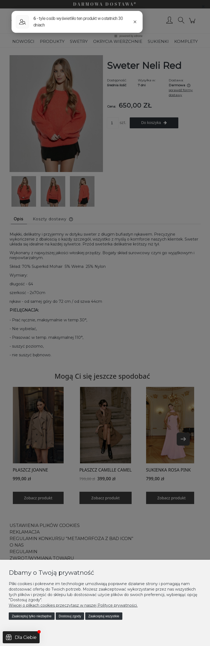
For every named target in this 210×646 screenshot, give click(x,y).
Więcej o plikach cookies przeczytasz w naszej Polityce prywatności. (73, 605)
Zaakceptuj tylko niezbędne (31, 616)
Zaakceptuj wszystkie (103, 616)
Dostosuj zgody (70, 616)
